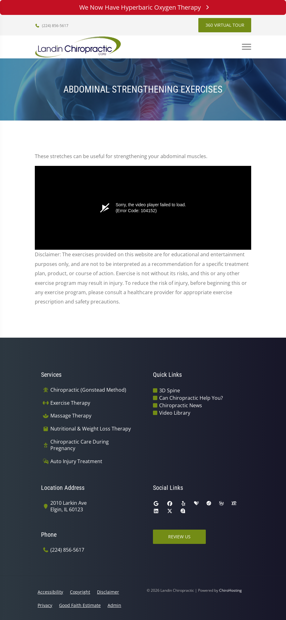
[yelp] (183, 503)
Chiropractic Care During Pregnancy (79, 445)
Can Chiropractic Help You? (191, 397)
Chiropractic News (180, 405)
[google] (156, 503)
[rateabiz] (182, 511)
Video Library (174, 412)
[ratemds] (208, 503)
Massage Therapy (70, 416)
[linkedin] (156, 511)
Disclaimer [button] (108, 592)
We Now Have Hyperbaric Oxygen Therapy (143, 7)
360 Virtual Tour (224, 25)
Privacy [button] (45, 605)
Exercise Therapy (70, 403)
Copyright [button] (80, 592)
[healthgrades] (196, 503)
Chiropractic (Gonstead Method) (88, 390)
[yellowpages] (233, 503)
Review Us (179, 537)
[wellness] (221, 503)
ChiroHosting (230, 590)
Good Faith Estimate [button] (80, 605)
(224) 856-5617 (51, 25)
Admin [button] (114, 605)
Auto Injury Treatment (76, 461)
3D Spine (169, 390)
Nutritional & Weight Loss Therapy (90, 429)
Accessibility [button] (50, 592)
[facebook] (170, 503)
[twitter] (170, 511)
